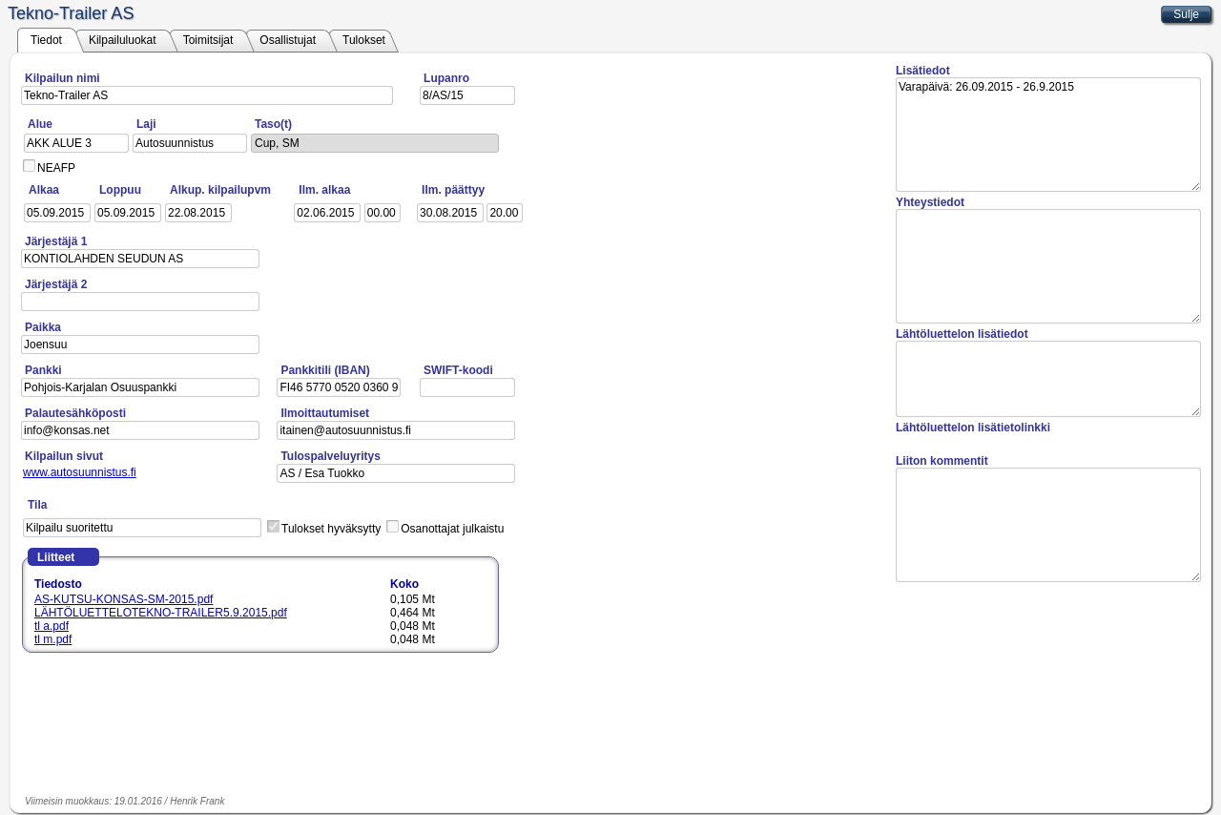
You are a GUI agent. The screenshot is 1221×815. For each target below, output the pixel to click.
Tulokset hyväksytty (331, 528)
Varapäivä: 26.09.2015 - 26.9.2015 (1048, 134)
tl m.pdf (53, 639)
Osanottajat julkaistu (452, 528)
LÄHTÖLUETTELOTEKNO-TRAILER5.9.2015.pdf (160, 612)
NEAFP (56, 168)
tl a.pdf (51, 626)
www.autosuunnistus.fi (79, 472)
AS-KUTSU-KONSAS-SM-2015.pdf (123, 599)
